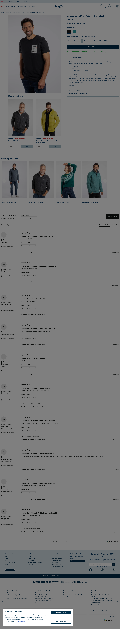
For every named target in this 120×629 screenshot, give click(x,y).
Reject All (60, 617)
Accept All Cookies (61, 612)
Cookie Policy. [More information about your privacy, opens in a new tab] (22, 621)
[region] (38, 617)
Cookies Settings (61, 621)
